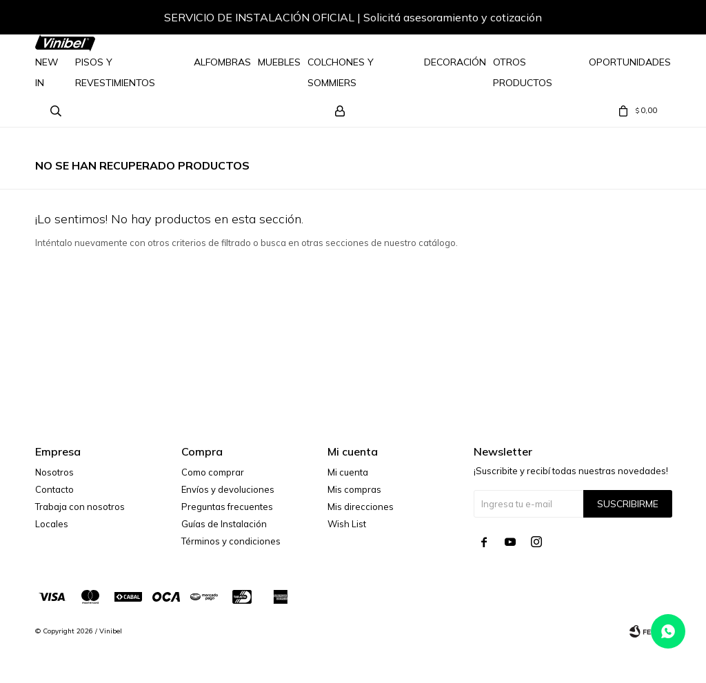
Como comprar (212, 472)
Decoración (455, 62)
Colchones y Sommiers (340, 72)
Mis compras (354, 489)
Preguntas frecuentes (227, 506)
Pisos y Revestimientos (115, 72)
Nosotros (54, 472)
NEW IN (47, 72)
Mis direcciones (360, 506)
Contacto (54, 489)
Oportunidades (630, 62)
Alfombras (222, 62)
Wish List (346, 523)
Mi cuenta (347, 472)
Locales (51, 523)
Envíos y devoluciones (227, 489)
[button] (646, 19)
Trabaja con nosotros (80, 506)
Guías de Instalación (224, 523)
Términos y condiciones (231, 541)
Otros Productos (522, 72)
